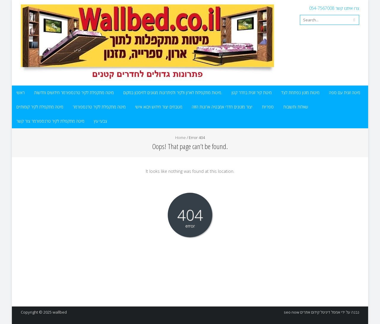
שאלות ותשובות (295, 107)
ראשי (20, 92)
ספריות (268, 107)
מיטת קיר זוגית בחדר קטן (252, 92)
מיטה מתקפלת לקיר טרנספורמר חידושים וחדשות (74, 92)
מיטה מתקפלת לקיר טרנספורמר (99, 107)
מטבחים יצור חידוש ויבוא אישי (158, 107)
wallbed (60, 312)
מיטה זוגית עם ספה (344, 92)
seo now (291, 312)
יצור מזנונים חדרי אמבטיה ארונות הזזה (222, 107)
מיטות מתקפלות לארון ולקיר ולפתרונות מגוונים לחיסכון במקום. (172, 92)
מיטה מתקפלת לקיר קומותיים (39, 107)
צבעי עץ (100, 121)
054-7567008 (321, 8)
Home (180, 137)
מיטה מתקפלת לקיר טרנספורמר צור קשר (50, 121)
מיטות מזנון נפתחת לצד (300, 92)
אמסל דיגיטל (330, 312)
